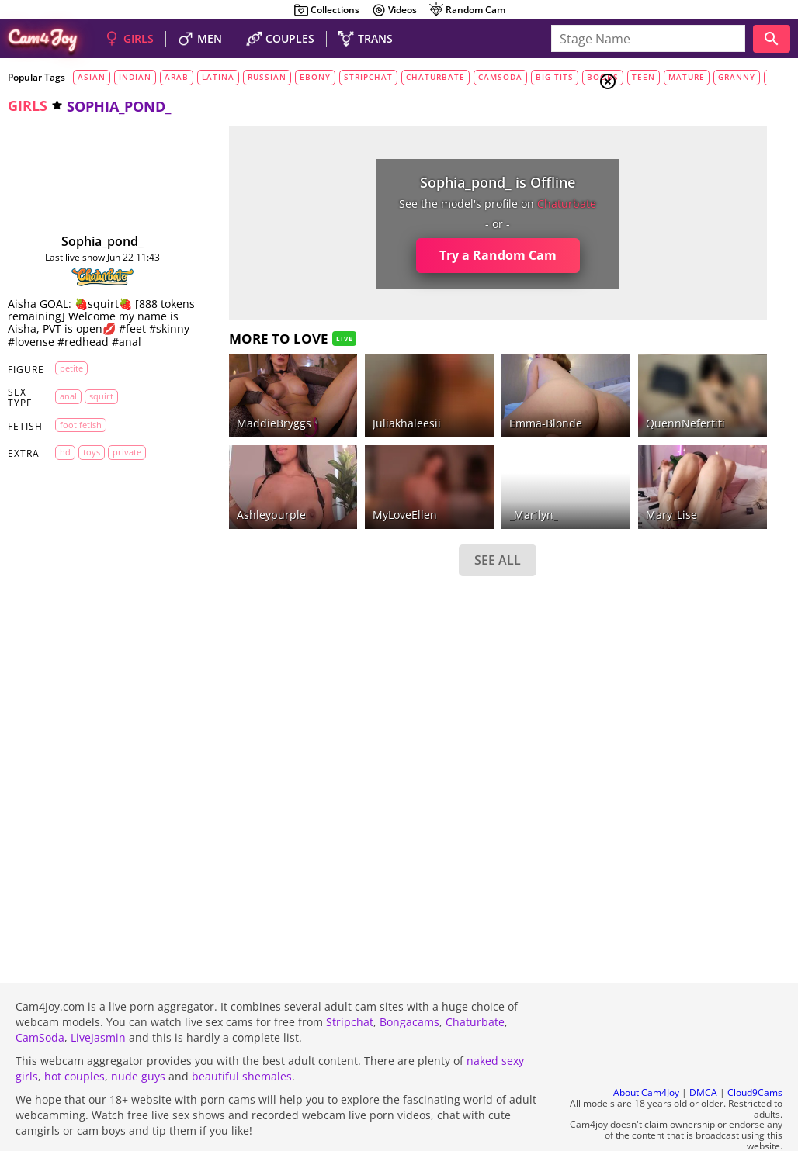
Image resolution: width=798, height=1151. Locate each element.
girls (27, 105)
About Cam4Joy (646, 1051)
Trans (667, 177)
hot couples (74, 1034)
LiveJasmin (98, 995)
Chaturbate (475, 980)
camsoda (500, 76)
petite (68, 393)
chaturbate (435, 76)
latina (218, 76)
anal (65, 421)
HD (62, 477)
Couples (674, 139)
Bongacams (409, 980)
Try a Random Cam (388, 255)
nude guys (138, 1034)
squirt (98, 421)
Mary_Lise (529, 472)
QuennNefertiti (543, 402)
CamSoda (40, 995)
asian (92, 76)
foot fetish (78, 449)
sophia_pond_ (81, 241)
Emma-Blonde (437, 402)
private (123, 477)
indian (135, 76)
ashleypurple (227, 472)
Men (663, 159)
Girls (666, 121)
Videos (394, 10)
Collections (326, 10)
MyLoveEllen (329, 472)
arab (177, 76)
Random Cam (466, 10)
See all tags (711, 866)
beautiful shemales (242, 1034)
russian (267, 76)
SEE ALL (389, 518)
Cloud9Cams (754, 1051)
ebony (315, 76)
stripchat (368, 76)
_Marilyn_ (425, 472)
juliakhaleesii (331, 402)
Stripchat (349, 980)
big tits (555, 76)
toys (88, 477)
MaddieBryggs (230, 402)
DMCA (703, 1051)
